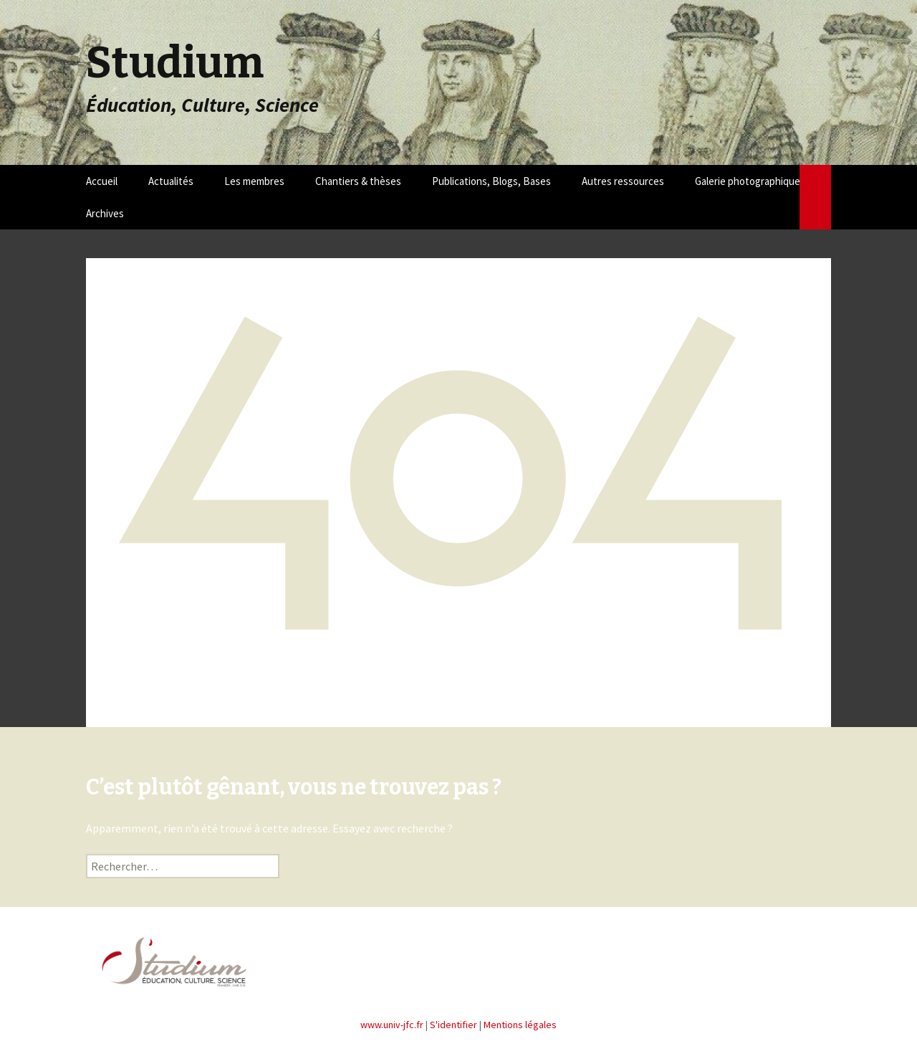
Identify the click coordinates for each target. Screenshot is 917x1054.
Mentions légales (520, 1024)
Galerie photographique (747, 181)
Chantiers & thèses (358, 181)
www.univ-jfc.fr (391, 1024)
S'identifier (453, 1024)
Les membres (254, 181)
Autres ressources (623, 181)
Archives (105, 213)
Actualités (170, 181)
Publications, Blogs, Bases (491, 181)
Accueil (101, 181)
